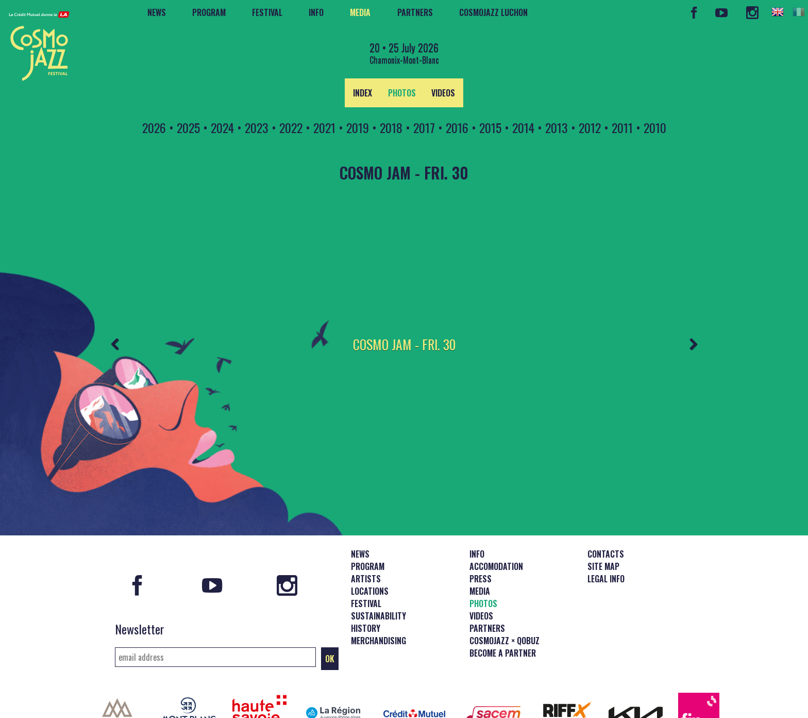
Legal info (606, 538)
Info (316, 12)
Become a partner (502, 612)
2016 (457, 127)
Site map (603, 525)
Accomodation (496, 525)
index (362, 93)
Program (209, 12)
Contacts (605, 513)
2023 (256, 127)
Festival (267, 12)
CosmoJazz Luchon (493, 12)
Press (480, 538)
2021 (324, 127)
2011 (622, 127)
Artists (366, 538)
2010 (655, 127)
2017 (424, 127)
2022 (290, 127)
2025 (188, 127)
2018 (391, 127)
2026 (154, 127)
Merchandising (378, 600)
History (365, 587)
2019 (357, 127)
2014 (523, 127)
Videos (443, 93)
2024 (222, 127)
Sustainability (378, 575)
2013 (556, 127)
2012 (590, 127)
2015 (490, 127)
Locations (370, 550)
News (156, 12)
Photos (402, 93)
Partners (415, 12)
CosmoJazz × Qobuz (504, 600)
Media (360, 12)
